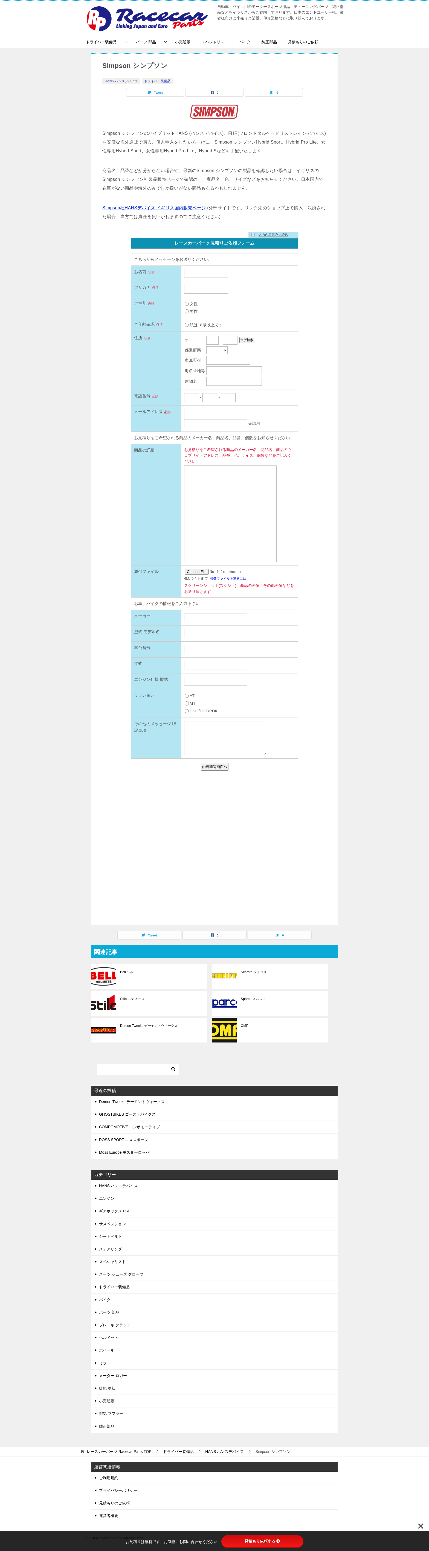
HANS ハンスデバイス (121, 81)
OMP (244, 1026)
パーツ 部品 (146, 42)
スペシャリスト (214, 42)
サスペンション (112, 1224)
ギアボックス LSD (115, 1211)
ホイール (106, 1350)
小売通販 (182, 42)
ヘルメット (108, 1337)
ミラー (105, 1363)
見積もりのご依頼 (303, 42)
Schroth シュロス (253, 972)
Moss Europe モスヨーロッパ (124, 1152)
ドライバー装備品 (101, 42)
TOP (119, 1451)
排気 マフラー (111, 1413)
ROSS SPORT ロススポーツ (123, 1140)
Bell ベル (126, 972)
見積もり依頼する (262, 1541)
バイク (245, 42)
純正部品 (269, 42)
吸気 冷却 (107, 1388)
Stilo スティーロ (132, 999)
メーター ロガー (113, 1375)
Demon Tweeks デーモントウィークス (148, 1026)
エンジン (106, 1198)
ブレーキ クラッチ (115, 1325)
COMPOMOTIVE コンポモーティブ (129, 1127)
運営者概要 (108, 1515)
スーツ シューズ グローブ (121, 1274)
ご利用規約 (108, 1478)
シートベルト (110, 1236)
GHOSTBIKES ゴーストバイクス (127, 1114)
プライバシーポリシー (118, 1490)
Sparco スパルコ (253, 999)
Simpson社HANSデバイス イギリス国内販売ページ (154, 207)
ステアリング (110, 1249)
